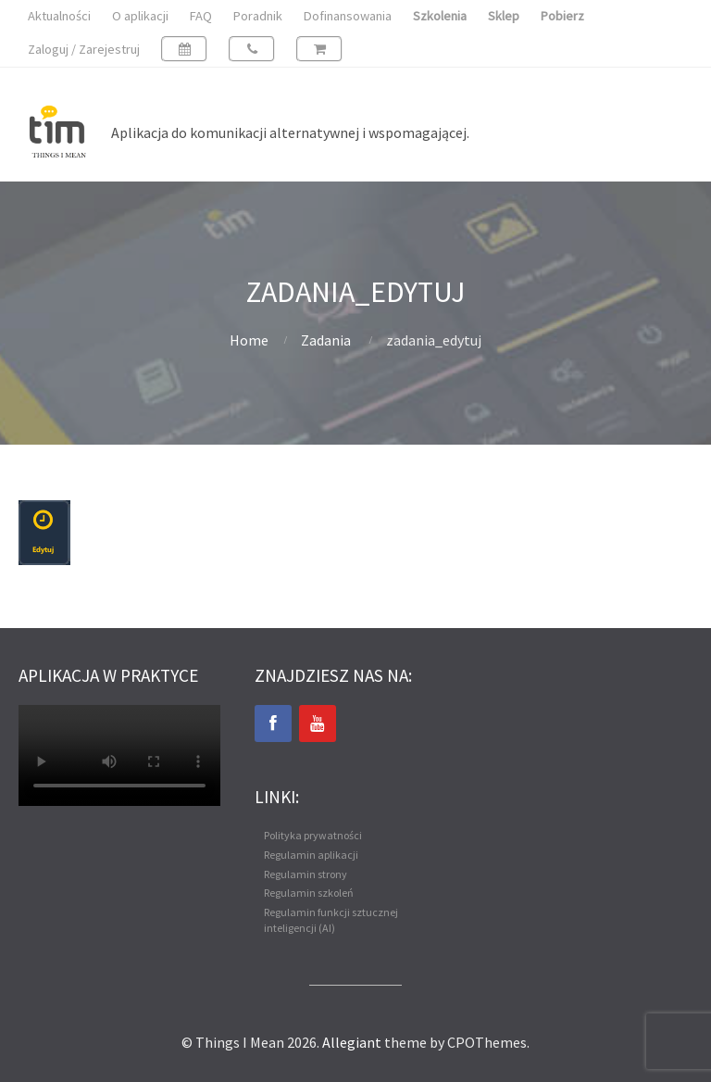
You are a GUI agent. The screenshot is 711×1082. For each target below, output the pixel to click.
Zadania (326, 340)
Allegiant (351, 1042)
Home (249, 340)
